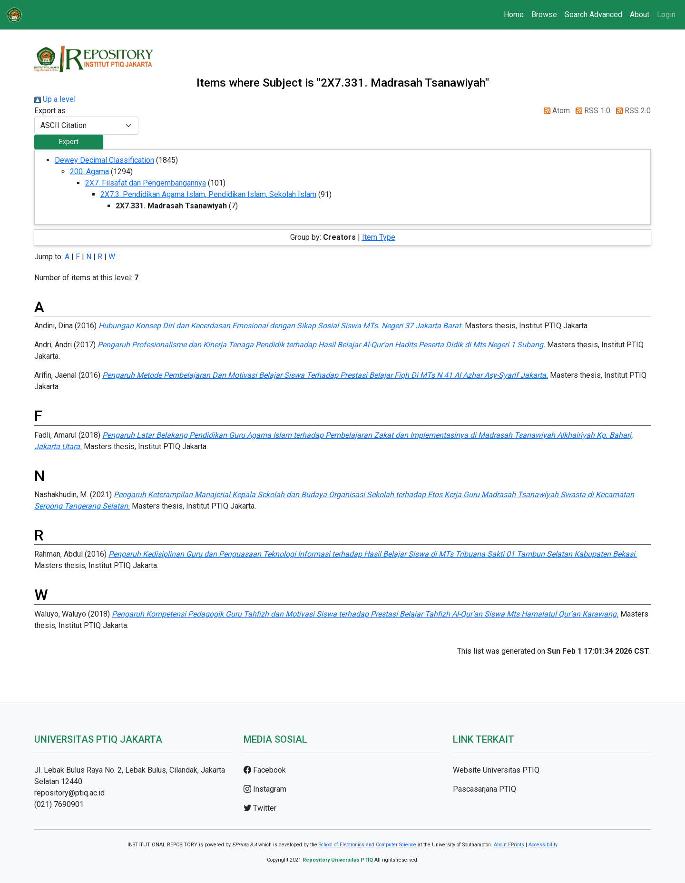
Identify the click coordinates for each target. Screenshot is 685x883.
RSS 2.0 (631, 110)
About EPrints (509, 845)
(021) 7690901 (59, 804)
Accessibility (543, 845)
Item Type (378, 237)
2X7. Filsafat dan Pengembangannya (145, 182)
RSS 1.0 (591, 110)
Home (514, 14)
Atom (555, 110)
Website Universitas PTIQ (496, 770)
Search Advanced (593, 14)
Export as (50, 110)
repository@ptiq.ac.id (69, 792)
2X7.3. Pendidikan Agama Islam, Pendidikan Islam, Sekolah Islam (208, 194)
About (639, 14)
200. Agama (89, 171)
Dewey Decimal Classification (104, 160)
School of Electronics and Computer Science (367, 845)
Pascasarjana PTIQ (484, 789)
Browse (544, 14)
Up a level (55, 99)
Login (666, 14)
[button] (68, 142)
